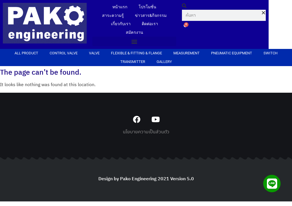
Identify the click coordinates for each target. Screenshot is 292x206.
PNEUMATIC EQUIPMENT (231, 54)
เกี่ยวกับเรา (120, 24)
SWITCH (270, 54)
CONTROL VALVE (64, 54)
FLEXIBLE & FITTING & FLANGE (136, 54)
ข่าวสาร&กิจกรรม (151, 15)
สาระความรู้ (113, 15)
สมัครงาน (134, 32)
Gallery (164, 62)
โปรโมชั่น (148, 7)
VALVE (94, 54)
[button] (134, 42)
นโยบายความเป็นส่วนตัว (146, 132)
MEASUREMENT (186, 54)
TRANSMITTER (132, 62)
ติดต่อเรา (150, 24)
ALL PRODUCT (26, 54)
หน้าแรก (119, 7)
